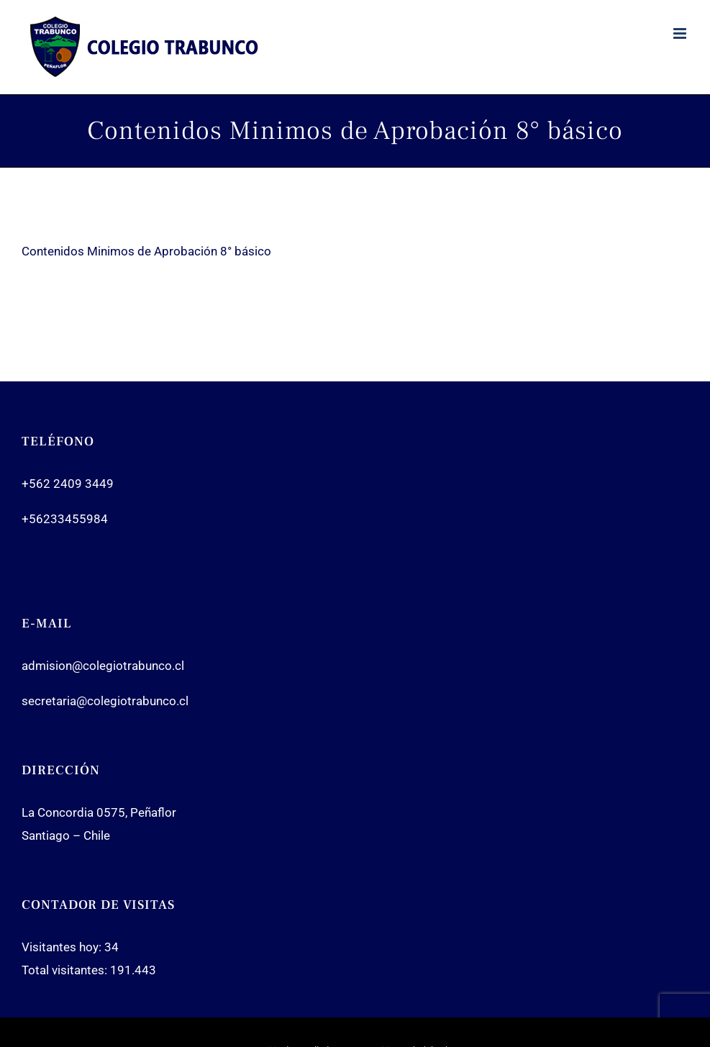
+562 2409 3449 (68, 483)
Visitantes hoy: (63, 947)
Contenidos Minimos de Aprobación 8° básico (146, 251)
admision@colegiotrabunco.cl (103, 665)
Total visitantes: (66, 970)
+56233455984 (65, 519)
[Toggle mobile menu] (680, 33)
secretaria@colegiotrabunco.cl (105, 701)
